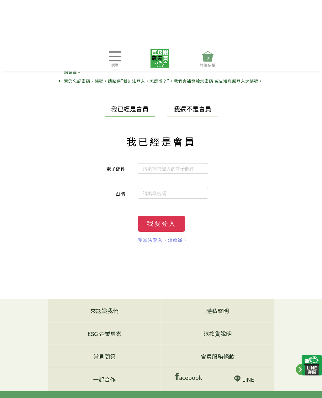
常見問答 (104, 356)
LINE (244, 379)
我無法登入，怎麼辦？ (163, 240)
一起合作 (104, 379)
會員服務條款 (218, 356)
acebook (188, 376)
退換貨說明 (217, 333)
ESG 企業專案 (104, 333)
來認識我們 (104, 311)
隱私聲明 (217, 311)
